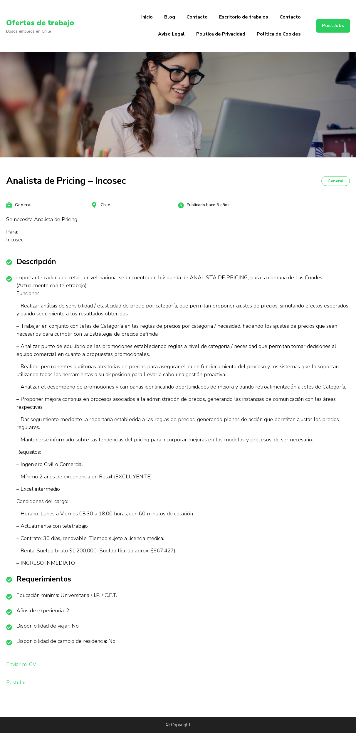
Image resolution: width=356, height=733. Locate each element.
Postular (16, 682)
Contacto (197, 17)
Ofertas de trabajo (43, 22)
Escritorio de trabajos (243, 17)
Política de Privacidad (220, 34)
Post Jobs (333, 25)
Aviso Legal (171, 34)
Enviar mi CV (21, 664)
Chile (105, 205)
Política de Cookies (279, 34)
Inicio (147, 17)
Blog (169, 17)
